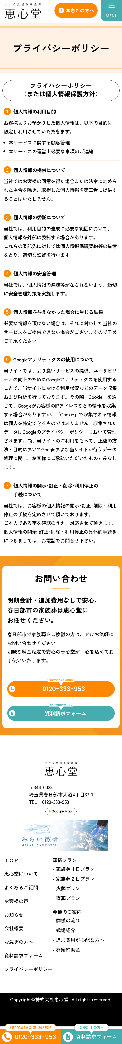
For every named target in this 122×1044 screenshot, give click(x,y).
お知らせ (14, 932)
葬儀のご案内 (67, 929)
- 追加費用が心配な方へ (78, 957)
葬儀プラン (65, 877)
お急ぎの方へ (76, 10)
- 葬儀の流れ (66, 937)
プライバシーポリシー (28, 986)
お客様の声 (16, 918)
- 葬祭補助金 (66, 967)
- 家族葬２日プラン (74, 896)
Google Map (60, 827)
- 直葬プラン (66, 915)
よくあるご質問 (21, 904)
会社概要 (14, 945)
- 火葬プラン (66, 905)
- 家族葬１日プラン (74, 886)
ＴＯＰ (11, 877)
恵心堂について (21, 891)
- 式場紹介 (64, 947)
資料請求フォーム (23, 972)
